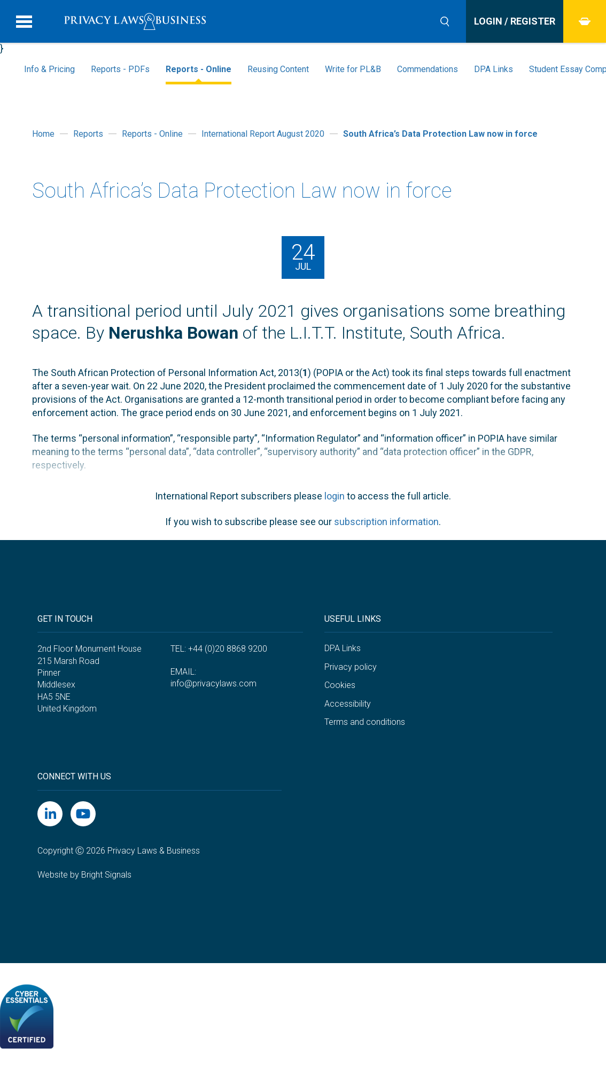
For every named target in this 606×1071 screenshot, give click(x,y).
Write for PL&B (353, 69)
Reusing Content (278, 69)
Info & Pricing (49, 69)
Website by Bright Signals (84, 875)
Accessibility (347, 704)
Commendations (427, 69)
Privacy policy (350, 667)
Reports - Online (198, 69)
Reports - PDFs (120, 69)
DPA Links (493, 69)
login (334, 496)
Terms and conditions (364, 722)
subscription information (386, 521)
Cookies (339, 685)
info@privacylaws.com (213, 683)
